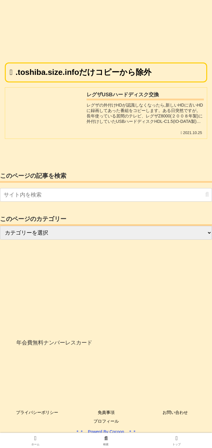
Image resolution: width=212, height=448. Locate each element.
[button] (207, 194)
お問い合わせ (175, 412)
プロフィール (106, 421)
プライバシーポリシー (37, 412)
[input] (106, 195)
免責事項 (106, 412)
